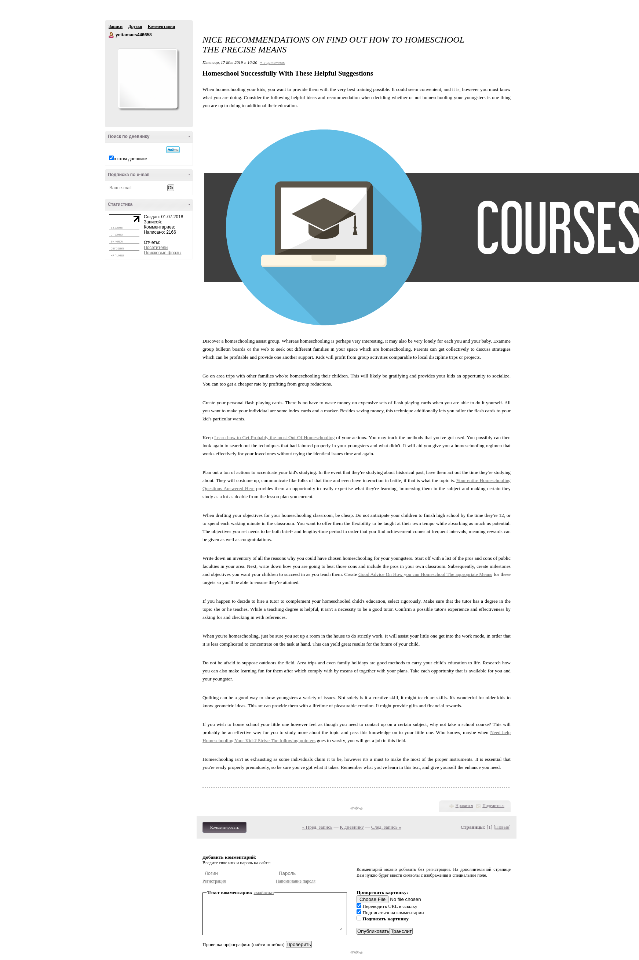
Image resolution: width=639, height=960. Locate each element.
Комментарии (161, 26)
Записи (116, 26)
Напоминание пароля (295, 881)
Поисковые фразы (162, 252)
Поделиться (493, 805)
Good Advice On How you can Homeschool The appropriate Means (425, 574)
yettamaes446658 (111, 35)
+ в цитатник (272, 62)
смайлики (264, 892)
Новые (502, 827)
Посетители (156, 247)
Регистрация (214, 881)
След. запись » (386, 827)
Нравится (464, 805)
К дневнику (352, 827)
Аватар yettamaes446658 (147, 78)
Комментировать (224, 827)
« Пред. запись (317, 827)
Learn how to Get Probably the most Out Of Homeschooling (274, 437)
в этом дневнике (130, 158)
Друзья (135, 26)
